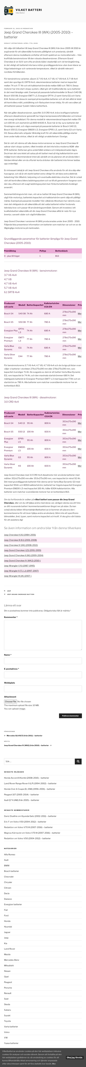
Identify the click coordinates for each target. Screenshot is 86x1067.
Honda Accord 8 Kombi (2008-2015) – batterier (26, 778)
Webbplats (9, 683)
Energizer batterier (13, 904)
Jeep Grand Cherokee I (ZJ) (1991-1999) (22, 550)
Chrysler (8, 882)
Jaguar (7, 932)
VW (6, 1037)
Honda (7, 921)
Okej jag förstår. (75, 1055)
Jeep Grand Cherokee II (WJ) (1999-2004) (23, 555)
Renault (7, 993)
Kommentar (11, 617)
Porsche (8, 988)
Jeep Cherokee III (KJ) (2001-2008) (20, 540)
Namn (7, 655)
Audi (6, 860)
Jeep (9, 591)
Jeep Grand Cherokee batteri (21, 594)
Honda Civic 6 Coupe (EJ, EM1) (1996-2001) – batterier (29, 789)
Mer (80, 313)
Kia (5, 943)
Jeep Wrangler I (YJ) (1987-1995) (19, 566)
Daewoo (8, 899)
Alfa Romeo (9, 854)
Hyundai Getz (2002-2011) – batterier (38, 816)
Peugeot (8, 982)
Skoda (7, 1004)
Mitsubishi (9, 965)
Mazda (7, 954)
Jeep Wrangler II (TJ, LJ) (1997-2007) (21, 571)
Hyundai (8, 926)
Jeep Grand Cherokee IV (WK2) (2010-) (22, 560)
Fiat (6, 910)
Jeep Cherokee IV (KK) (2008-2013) (21, 545)
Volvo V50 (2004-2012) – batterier (29, 822)
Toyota (7, 1021)
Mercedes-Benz (11, 960)
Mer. (35, 1063)
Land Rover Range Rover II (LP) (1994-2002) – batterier (30, 783)
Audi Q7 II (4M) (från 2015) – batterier (21, 800)
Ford (6, 915)
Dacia (6, 893)
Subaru (7, 1010)
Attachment (10, 697)
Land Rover (9, 949)
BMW (7, 865)
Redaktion (28, 28)
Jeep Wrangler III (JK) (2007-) (17, 576)
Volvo (7, 1032)
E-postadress (11, 669)
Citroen (7, 888)
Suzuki (7, 1015)
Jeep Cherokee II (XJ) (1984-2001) (20, 535)
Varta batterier (11, 1026)
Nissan (7, 971)
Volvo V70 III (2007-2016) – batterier (35, 827)
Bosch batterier (11, 871)
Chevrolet (8, 876)
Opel (6, 976)
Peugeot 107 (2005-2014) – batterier (21, 794)
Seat (6, 999)
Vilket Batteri (29, 10)
